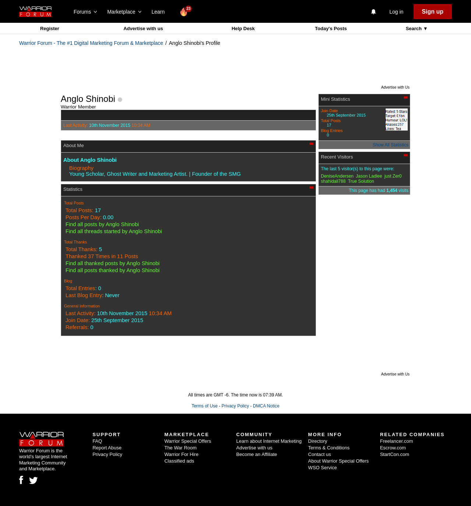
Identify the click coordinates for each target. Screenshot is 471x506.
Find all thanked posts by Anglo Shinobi (112, 263)
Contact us (319, 454)
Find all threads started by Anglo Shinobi (113, 231)
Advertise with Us (395, 87)
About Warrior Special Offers (338, 461)
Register (49, 28)
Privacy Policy (235, 406)
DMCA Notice (266, 406)
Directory (317, 441)
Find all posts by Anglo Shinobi (102, 224)
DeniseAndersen (337, 176)
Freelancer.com (396, 441)
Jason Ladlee (369, 176)
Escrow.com (393, 447)
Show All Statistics (390, 144)
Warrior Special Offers (187, 441)
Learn (160, 12)
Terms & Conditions (329, 447)
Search (414, 28)
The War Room (180, 447)
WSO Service (322, 467)
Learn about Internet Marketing (269, 441)
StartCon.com (394, 454)
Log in (396, 12)
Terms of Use (205, 406)
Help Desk (243, 28)
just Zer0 (393, 176)
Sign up (432, 11)
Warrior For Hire (181, 454)
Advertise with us (143, 28)
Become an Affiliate (256, 454)
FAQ (97, 441)
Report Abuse (106, 447)
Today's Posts (331, 28)
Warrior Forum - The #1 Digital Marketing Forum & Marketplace (91, 43)
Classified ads (179, 461)
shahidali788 (333, 181)
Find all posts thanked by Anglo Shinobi (112, 270)
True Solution (361, 181)
